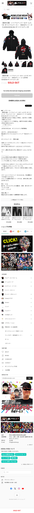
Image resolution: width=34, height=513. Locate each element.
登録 (29, 378)
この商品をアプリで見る (17, 199)
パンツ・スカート (10, 290)
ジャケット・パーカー (11, 286)
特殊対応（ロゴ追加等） (11, 327)
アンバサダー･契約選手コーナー (13, 335)
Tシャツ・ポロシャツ (11, 294)
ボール (7, 339)
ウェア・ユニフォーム (11, 278)
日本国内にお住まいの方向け (17, 100)
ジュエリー (8, 310)
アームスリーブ (9, 282)
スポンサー (8, 343)
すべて (5, 231)
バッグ (7, 306)
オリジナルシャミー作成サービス (14, 331)
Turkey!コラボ (8, 298)
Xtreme (7, 302)
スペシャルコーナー (10, 319)
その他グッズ (8, 314)
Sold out (17, 95)
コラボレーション (10, 323)
